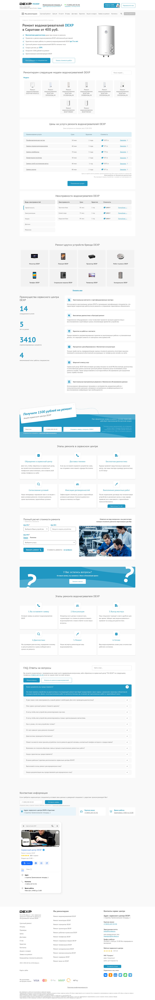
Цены (54, 14)
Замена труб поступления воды (37, 164)
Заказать (124, 140)
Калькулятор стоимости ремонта (31, 958)
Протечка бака (63, 207)
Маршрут (26, 863)
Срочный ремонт (45, 14)
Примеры (23, 930)
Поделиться (105, 975)
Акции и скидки (91, 14)
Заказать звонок (77, 581)
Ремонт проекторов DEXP (62, 928)
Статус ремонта (129, 14)
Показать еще (77, 290)
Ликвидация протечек (34, 158)
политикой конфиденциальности (48, 433)
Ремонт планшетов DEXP (62, 924)
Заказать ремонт (33, 550)
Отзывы (67, 14)
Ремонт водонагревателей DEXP (64, 916)
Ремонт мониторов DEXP (62, 920)
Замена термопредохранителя (37, 146)
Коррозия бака (63, 219)
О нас (61, 14)
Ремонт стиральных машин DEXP (64, 941)
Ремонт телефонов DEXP (61, 937)
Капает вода (62, 213)
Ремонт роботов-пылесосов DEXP (65, 933)
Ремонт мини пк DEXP (61, 961)
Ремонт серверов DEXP (61, 957)
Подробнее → (122, 207)
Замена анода (31, 169)
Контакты (114, 14)
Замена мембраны (32, 152)
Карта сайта (24, 970)
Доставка (74, 14)
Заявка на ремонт (104, 14)
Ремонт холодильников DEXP (63, 949)
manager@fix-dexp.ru (111, 936)
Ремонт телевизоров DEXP (62, 945)
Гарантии (82, 14)
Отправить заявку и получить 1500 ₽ (81, 429)
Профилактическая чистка (35, 140)
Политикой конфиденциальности (61, 805)
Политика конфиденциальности (77, 987)
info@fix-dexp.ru (109, 931)
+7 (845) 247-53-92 (73, 5)
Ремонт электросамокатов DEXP (64, 953)
